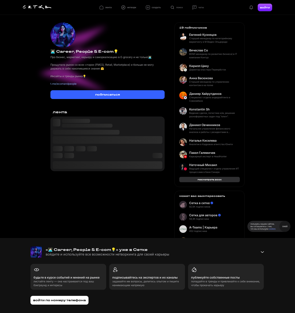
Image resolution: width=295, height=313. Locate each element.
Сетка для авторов (203, 215)
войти (265, 7)
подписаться (107, 94)
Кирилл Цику (199, 66)
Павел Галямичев (202, 153)
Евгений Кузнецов (203, 35)
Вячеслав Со (198, 50)
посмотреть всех (210, 179)
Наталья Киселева (203, 140)
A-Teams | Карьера (203, 227)
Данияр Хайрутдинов (205, 94)
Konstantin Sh (199, 109)
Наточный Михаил (203, 165)
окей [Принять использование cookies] (284, 226)
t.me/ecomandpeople (63, 83)
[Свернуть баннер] (262, 252)
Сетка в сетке (199, 203)
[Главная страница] (37, 7)
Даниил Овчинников (204, 125)
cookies (272, 229)
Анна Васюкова (201, 78)
